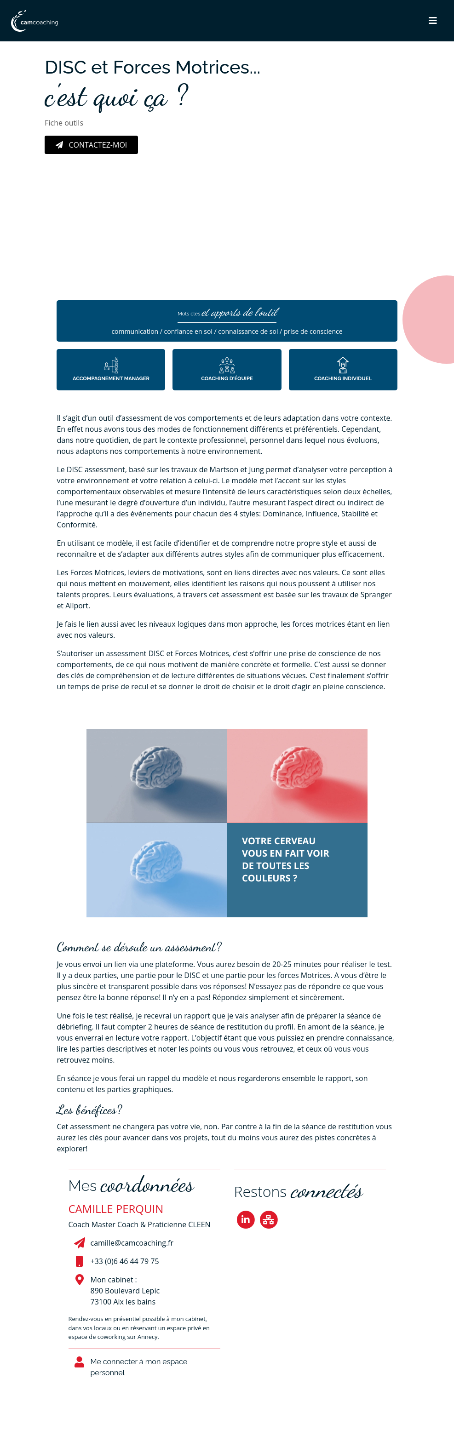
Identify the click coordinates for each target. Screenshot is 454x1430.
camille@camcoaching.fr (132, 1243)
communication (134, 331)
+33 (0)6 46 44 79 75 (125, 1261)
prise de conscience (313, 331)
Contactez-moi (91, 145)
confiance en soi (188, 331)
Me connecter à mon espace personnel (139, 1367)
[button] (433, 20)
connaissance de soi (248, 331)
